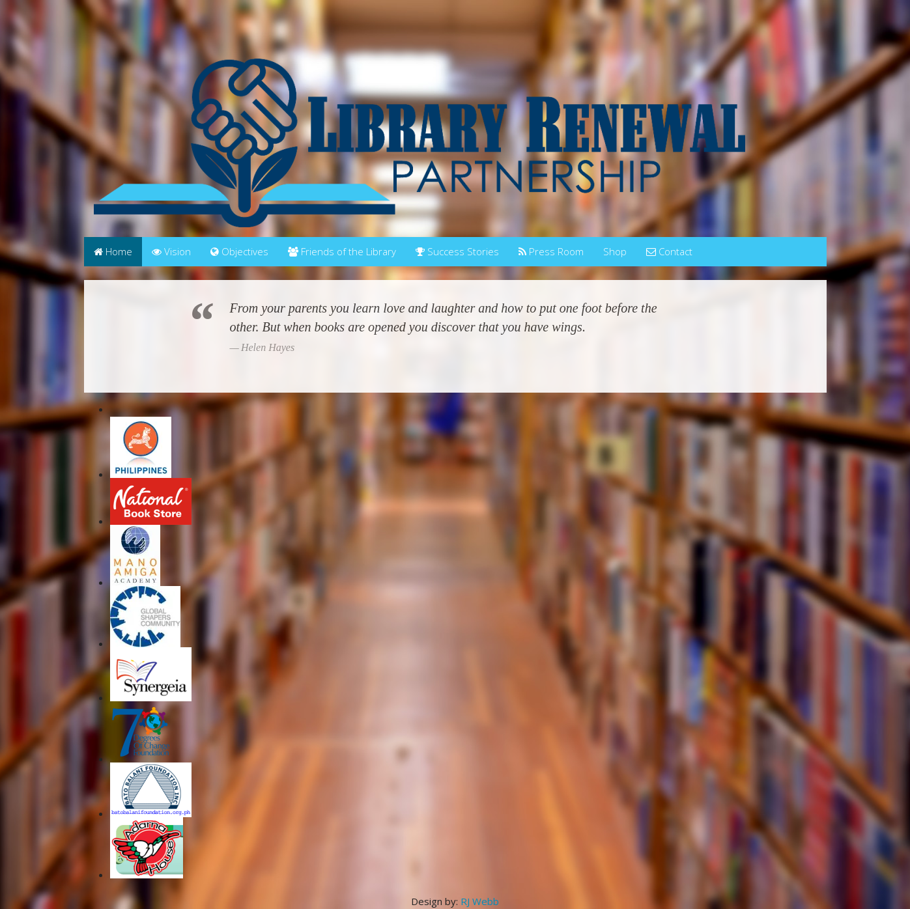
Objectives (239, 251)
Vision (171, 251)
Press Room (551, 251)
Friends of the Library (342, 251)
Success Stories (457, 251)
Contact (669, 251)
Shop (615, 251)
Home (113, 251)
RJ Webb (480, 901)
